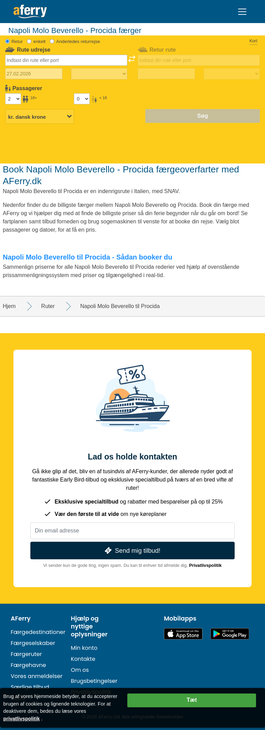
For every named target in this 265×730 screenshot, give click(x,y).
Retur (17, 41)
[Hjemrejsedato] (166, 73)
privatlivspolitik (21, 718)
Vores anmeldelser (36, 676)
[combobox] (66, 60)
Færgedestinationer (38, 632)
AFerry (21, 618)
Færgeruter (26, 654)
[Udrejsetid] (99, 74)
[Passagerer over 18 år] (13, 98)
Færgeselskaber (33, 643)
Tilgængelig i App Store (183, 633)
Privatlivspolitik (205, 565)
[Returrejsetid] (232, 74)
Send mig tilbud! (131, 551)
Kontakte (83, 659)
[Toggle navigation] (242, 11)
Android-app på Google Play (229, 633)
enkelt (39, 41)
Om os (80, 670)
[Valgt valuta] (40, 116)
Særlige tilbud (30, 687)
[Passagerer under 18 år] (82, 98)
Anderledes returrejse (78, 41)
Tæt (192, 700)
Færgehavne (28, 665)
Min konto (84, 648)
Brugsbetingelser (94, 681)
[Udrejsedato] (34, 73)
